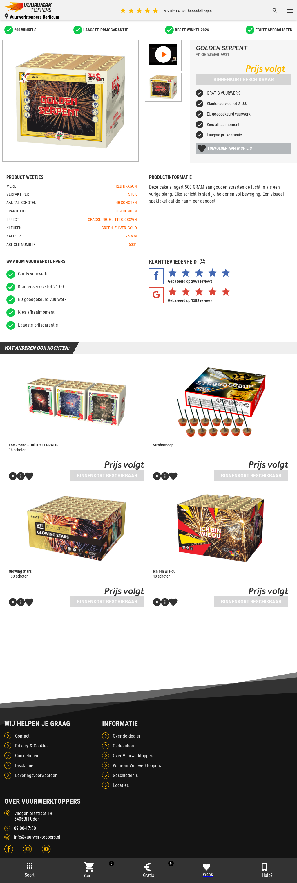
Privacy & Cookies (31, 746)
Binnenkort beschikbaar (243, 79)
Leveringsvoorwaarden (36, 775)
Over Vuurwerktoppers (133, 755)
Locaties (121, 785)
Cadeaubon (123, 746)
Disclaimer (25, 765)
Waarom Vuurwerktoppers (137, 765)
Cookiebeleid (27, 755)
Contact (22, 736)
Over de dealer (126, 736)
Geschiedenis (125, 775)
